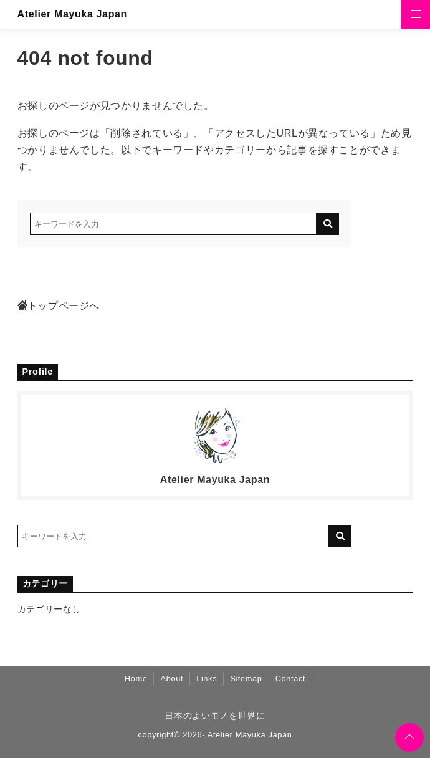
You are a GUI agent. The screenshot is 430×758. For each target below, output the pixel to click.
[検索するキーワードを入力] (173, 224)
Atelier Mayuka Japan (72, 14)
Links (206, 678)
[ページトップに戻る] (409, 737)
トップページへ (58, 305)
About (171, 678)
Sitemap (246, 678)
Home (136, 678)
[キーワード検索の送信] (328, 224)
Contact (290, 678)
